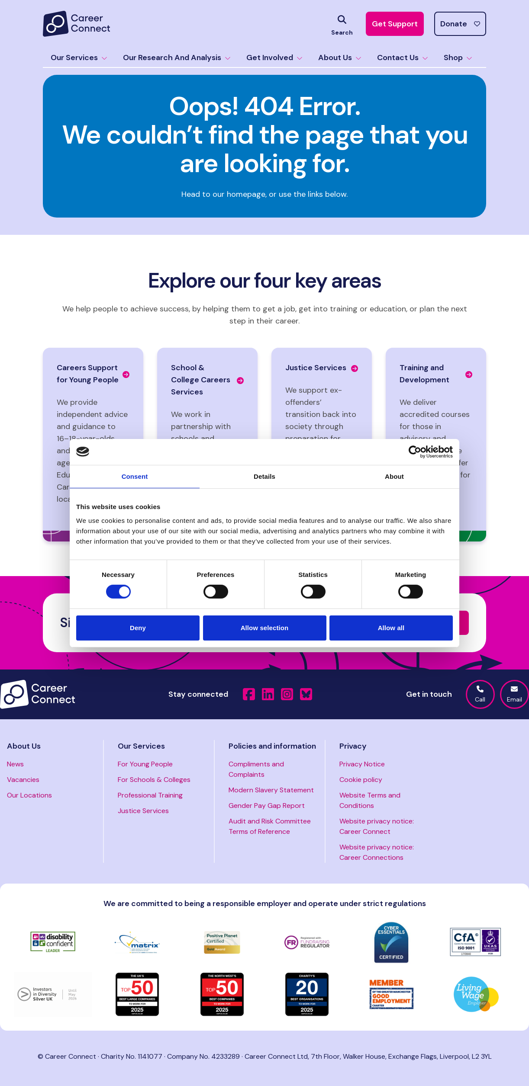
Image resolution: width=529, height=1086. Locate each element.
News (15, 764)
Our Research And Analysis (177, 57)
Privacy (353, 746)
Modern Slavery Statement (271, 789)
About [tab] (394, 476)
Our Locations (29, 795)
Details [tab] (264, 476)
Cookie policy (360, 779)
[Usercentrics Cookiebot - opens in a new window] (415, 451)
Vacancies (23, 779)
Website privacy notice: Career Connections (376, 852)
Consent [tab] (135, 476)
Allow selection (265, 627)
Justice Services (143, 810)
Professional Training (150, 795)
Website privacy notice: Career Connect (376, 826)
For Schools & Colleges (154, 779)
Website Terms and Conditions (369, 800)
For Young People (145, 764)
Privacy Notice (362, 764)
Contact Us (402, 57)
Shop (458, 57)
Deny (138, 627)
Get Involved (274, 57)
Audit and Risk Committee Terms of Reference (270, 826)
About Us (339, 57)
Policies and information (272, 746)
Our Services (79, 57)
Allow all (391, 627)
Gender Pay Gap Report (267, 805)
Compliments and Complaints (256, 769)
